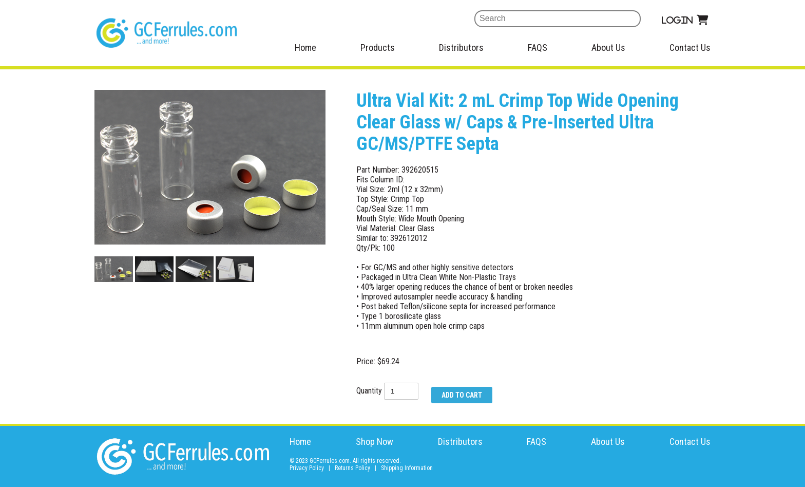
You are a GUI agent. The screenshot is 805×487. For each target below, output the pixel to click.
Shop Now (374, 441)
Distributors (461, 47)
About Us (608, 47)
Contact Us (690, 47)
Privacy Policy (307, 468)
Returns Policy (352, 468)
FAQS (537, 47)
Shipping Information (407, 468)
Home (305, 47)
